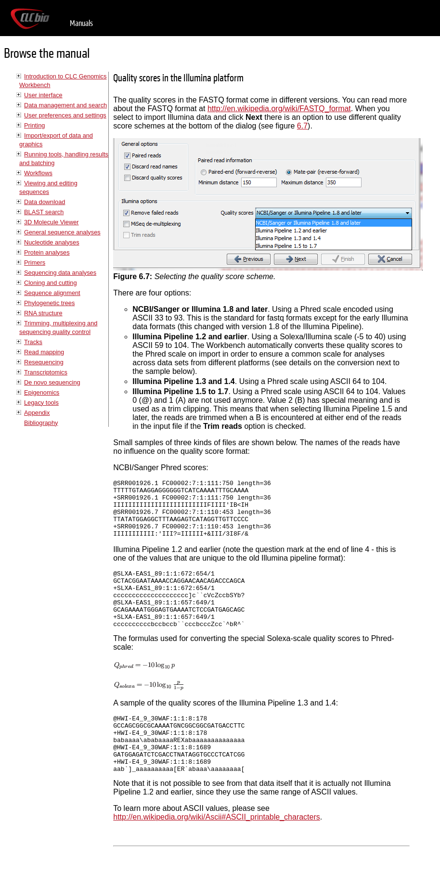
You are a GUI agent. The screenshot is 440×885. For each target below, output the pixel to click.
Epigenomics (41, 392)
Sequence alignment (52, 292)
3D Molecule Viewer (51, 222)
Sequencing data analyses (60, 272)
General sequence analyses (62, 232)
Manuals (81, 23)
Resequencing (44, 362)
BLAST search (44, 212)
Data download (44, 201)
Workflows (38, 173)
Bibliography (41, 422)
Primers (34, 262)
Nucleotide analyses (51, 242)
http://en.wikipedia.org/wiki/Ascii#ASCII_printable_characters (216, 851)
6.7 (302, 126)
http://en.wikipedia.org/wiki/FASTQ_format (279, 108)
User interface (43, 95)
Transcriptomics (45, 372)
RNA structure (43, 313)
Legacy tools (41, 402)
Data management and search (65, 105)
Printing (34, 125)
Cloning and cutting (50, 282)
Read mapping (44, 352)
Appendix (37, 412)
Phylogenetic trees (49, 303)
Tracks (33, 342)
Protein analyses (47, 252)
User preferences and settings (65, 115)
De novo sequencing (52, 382)
